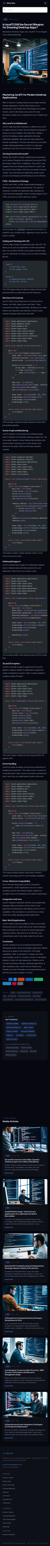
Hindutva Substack (9, 1534)
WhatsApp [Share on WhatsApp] (38, 979)
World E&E (33, 1051)
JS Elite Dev (31, 1035)
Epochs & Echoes (12, 1031)
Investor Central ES (29, 1023)
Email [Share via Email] (20, 983)
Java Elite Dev (12, 1039)
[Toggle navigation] (45, 3)
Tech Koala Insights (12, 1047)
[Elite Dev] (9, 3)
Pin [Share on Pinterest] (14, 983)
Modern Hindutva (11, 1055)
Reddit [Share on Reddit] (21, 979)
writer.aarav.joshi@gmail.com (12, 1464)
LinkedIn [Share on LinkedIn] (29, 979)
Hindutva (9, 1035)
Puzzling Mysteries (27, 1031)
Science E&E (24, 1051)
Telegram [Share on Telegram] (7, 983)
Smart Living (28, 1027)
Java (5, 19)
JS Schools (19, 1035)
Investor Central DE (13, 1027)
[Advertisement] (25, 1086)
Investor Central (12, 1023)
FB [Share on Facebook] (10, 979)
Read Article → (9, 1173)
